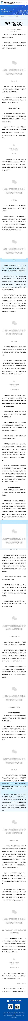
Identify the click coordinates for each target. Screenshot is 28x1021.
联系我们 (12, 1017)
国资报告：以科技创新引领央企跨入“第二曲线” (16, 991)
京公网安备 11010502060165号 (20, 1013)
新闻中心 (12, 16)
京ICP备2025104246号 (10, 1013)
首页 (8, 16)
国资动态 (17, 16)
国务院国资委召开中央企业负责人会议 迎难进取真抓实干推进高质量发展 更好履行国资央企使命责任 (16, 989)
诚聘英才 (15, 1017)
